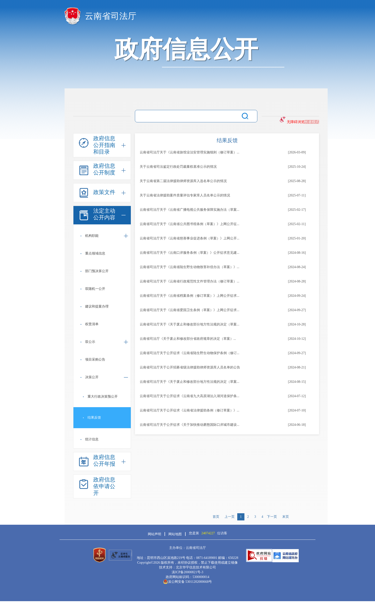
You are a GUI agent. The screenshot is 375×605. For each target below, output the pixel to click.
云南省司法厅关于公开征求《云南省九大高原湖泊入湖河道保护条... (189, 396)
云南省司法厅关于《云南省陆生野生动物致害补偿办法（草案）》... (189, 267)
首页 (216, 517)
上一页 (230, 517)
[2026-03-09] (297, 152)
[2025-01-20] (297, 238)
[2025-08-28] (297, 181)
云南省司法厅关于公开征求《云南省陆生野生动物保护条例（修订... (189, 353)
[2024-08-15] (297, 382)
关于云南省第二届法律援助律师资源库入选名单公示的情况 (183, 181)
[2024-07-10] (297, 410)
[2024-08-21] (297, 367)
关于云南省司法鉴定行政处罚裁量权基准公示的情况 (178, 166)
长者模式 (312, 122)
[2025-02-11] (297, 224)
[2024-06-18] (297, 425)
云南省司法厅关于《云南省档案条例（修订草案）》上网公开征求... (189, 295)
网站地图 (175, 534)
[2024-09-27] (297, 310)
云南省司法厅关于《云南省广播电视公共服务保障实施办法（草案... (189, 209)
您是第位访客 (208, 533)
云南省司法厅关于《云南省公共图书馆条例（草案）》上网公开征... (189, 224)
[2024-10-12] (297, 338)
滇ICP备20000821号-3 (187, 572)
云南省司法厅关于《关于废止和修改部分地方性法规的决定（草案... (189, 324)
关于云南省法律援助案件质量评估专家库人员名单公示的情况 (185, 195)
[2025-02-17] (297, 209)
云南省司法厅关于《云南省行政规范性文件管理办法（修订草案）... (189, 281)
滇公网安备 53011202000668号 (187, 581)
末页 (285, 517)
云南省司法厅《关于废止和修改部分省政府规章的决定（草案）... (188, 338)
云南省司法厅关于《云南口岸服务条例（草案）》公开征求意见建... (189, 252)
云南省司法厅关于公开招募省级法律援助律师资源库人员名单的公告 (190, 367)
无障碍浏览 (296, 122)
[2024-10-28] (297, 324)
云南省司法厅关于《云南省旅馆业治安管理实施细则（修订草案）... (189, 152)
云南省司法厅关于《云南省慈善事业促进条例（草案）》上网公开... (189, 238)
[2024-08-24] (297, 267)
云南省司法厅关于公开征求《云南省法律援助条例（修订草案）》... (189, 410)
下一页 (272, 517)
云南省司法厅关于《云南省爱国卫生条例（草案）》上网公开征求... (189, 310)
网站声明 (154, 534)
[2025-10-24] (297, 166)
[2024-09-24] (297, 295)
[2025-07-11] (297, 195)
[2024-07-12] (297, 396)
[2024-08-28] (297, 281)
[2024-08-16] (297, 252)
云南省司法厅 (111, 16)
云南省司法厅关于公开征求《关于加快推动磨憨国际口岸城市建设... (189, 425)
